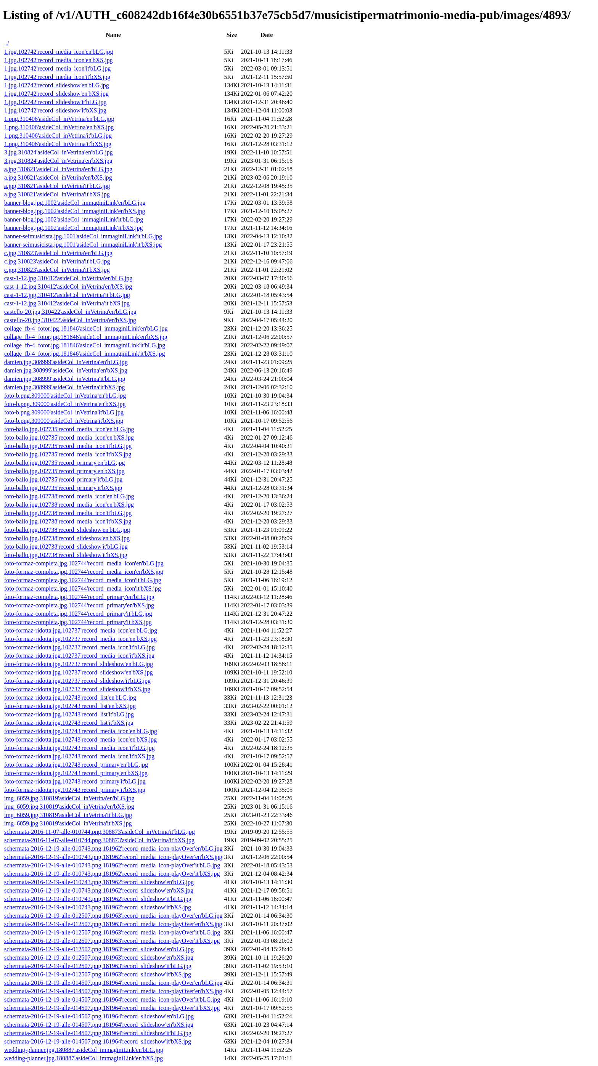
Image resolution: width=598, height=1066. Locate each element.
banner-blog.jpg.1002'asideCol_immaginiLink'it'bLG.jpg (73, 219)
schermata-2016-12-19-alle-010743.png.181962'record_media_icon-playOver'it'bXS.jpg (112, 873)
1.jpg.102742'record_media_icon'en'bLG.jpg (58, 51)
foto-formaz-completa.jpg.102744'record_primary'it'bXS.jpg (78, 622)
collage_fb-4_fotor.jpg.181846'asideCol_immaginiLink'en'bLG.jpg (86, 328)
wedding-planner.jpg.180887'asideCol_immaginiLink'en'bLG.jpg (83, 1050)
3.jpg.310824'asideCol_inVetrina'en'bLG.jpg (58, 152)
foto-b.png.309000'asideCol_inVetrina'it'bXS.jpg (63, 420)
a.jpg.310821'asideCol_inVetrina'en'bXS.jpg (58, 177)
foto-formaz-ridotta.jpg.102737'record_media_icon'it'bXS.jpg (79, 655)
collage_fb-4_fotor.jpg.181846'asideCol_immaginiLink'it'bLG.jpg (84, 345)
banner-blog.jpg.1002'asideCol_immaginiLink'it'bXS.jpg (73, 228)
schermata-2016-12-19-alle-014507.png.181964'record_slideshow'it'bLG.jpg (97, 1033)
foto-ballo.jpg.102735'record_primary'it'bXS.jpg (63, 488)
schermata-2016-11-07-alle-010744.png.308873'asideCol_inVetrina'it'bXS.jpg (99, 840)
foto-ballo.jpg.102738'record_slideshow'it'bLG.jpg (66, 546)
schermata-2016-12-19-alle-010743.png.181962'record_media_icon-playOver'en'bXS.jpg (113, 857)
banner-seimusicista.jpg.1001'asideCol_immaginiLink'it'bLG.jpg (83, 236)
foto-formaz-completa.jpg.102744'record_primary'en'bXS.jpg (79, 605)
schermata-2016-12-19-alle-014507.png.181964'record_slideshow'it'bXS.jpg (97, 1041)
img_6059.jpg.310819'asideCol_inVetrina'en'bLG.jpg (69, 798)
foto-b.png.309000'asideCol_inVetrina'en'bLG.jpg (65, 395)
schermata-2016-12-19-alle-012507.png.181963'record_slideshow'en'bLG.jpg (99, 949)
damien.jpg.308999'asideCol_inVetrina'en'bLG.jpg (66, 362)
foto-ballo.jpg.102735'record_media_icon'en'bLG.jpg (69, 429)
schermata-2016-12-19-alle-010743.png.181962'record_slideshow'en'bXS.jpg (98, 890)
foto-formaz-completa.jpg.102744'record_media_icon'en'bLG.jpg (84, 563)
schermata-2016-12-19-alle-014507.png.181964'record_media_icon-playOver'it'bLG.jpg (112, 999)
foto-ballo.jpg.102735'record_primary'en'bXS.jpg (64, 471)
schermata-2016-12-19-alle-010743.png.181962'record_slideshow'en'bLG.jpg (99, 882)
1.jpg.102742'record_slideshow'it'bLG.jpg (55, 102)
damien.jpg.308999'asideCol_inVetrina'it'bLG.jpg (64, 379)
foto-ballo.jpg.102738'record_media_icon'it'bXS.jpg (67, 521)
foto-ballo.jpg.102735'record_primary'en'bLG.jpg (64, 462)
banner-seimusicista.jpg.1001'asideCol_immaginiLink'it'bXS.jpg (83, 244)
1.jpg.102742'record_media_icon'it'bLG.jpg (57, 68)
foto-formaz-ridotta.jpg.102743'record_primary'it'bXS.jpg (74, 790)
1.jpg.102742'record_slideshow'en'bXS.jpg (56, 93)
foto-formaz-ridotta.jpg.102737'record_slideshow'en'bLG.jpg (78, 664)
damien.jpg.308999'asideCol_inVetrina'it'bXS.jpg (64, 387)
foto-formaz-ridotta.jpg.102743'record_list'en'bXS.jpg (70, 706)
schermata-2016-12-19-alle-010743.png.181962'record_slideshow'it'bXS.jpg (97, 907)
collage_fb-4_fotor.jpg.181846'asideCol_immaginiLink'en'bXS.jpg (85, 337)
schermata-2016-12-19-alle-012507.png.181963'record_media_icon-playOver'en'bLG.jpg (113, 915)
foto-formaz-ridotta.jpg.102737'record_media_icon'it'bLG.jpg (79, 647)
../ (6, 43)
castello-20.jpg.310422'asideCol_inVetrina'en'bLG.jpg (70, 311)
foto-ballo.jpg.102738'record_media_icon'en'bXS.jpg (69, 504)
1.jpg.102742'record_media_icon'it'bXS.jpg (57, 77)
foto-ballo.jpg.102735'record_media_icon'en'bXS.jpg (69, 437)
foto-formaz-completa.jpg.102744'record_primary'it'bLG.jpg (78, 613)
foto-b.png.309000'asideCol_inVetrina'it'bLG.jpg (64, 412)
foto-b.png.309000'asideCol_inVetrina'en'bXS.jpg (64, 404)
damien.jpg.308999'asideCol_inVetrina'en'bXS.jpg (65, 370)
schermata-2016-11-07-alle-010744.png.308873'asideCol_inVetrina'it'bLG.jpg (99, 831)
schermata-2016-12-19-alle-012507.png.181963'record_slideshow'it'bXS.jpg (97, 974)
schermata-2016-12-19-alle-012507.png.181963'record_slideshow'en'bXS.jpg (98, 957)
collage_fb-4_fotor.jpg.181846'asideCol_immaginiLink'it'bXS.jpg (84, 353)
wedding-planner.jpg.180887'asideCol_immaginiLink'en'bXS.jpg (83, 1058)
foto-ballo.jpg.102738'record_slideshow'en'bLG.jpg (67, 530)
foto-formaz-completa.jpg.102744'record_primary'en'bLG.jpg (79, 597)
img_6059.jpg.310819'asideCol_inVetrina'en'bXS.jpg (69, 806)
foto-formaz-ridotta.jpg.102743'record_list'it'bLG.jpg (69, 714)
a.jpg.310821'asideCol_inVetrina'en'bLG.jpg (58, 169)
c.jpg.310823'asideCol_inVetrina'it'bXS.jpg (57, 269)
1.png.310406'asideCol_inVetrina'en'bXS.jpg (59, 127)
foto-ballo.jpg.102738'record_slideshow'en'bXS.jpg (67, 538)
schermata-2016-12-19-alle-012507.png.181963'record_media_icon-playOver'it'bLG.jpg (112, 932)
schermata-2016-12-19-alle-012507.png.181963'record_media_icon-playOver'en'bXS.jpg (113, 924)
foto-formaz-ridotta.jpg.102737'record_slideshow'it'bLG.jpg (77, 680)
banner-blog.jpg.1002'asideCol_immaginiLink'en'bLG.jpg (75, 202)
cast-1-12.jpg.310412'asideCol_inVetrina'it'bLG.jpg (67, 295)
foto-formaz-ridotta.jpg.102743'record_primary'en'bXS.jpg (76, 773)
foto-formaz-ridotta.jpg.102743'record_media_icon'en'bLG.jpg (80, 731)
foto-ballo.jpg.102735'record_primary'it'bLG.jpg (63, 479)
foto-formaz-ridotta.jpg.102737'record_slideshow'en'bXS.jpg (78, 672)
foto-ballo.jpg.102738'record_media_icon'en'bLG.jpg (69, 496)
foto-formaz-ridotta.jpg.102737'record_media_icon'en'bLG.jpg (80, 630)
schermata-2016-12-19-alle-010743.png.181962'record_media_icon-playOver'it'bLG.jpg (112, 865)
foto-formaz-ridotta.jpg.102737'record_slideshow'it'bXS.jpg (77, 689)
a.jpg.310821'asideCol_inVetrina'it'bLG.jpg (57, 186)
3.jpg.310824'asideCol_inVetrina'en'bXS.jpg (58, 160)
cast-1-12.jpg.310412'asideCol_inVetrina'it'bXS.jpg (67, 303)
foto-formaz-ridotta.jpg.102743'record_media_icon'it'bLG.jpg (79, 748)
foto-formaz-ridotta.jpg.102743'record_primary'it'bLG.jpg (75, 781)
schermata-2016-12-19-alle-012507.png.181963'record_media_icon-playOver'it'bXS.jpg (112, 941)
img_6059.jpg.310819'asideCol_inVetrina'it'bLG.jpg (68, 815)
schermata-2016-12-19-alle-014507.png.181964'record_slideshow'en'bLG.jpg (99, 1016)
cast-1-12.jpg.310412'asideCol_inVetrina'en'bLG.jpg (68, 278)
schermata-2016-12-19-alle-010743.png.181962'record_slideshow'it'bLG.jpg (97, 899)
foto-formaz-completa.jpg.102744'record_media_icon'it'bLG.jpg (82, 580)
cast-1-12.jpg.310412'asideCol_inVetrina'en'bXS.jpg (68, 286)
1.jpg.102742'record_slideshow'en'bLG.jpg (56, 85)
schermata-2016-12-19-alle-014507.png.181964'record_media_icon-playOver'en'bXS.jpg (113, 991)
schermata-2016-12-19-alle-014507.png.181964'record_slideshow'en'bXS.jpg (98, 1024)
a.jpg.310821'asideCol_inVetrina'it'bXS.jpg (57, 194)
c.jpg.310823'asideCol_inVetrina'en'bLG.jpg (58, 253)
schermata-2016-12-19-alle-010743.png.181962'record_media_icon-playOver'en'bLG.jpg (113, 848)
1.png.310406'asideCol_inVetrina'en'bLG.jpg (59, 119)
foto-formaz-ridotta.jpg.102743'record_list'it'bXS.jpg (68, 722)
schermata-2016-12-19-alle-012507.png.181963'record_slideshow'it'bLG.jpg (97, 966)
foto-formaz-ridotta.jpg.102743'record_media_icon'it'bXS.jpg (79, 756)
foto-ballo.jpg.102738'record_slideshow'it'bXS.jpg (65, 555)
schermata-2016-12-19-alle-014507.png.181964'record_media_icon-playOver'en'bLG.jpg (113, 982)
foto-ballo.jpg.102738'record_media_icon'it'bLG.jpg (68, 513)
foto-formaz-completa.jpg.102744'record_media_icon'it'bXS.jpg (82, 588)
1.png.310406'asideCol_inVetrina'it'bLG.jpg (58, 135)
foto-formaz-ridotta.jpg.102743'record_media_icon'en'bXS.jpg (80, 739)
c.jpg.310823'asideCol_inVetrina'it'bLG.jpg (57, 261)
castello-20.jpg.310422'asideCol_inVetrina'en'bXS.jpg (70, 320)
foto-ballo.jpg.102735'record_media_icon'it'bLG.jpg (68, 446)
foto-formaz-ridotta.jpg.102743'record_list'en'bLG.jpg (70, 697)
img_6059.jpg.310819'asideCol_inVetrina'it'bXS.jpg (68, 823)
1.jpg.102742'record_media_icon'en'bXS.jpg (58, 60)
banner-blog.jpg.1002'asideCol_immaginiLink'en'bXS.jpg (74, 211)
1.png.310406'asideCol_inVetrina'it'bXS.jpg (57, 144)
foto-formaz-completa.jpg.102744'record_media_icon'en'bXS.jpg (83, 571)
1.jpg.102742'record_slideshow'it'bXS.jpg (55, 110)
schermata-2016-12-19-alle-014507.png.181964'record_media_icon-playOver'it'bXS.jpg (112, 1008)
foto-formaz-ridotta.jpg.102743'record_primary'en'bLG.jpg (76, 764)
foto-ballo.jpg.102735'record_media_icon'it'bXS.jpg (67, 454)
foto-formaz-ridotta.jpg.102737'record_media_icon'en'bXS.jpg (80, 639)
